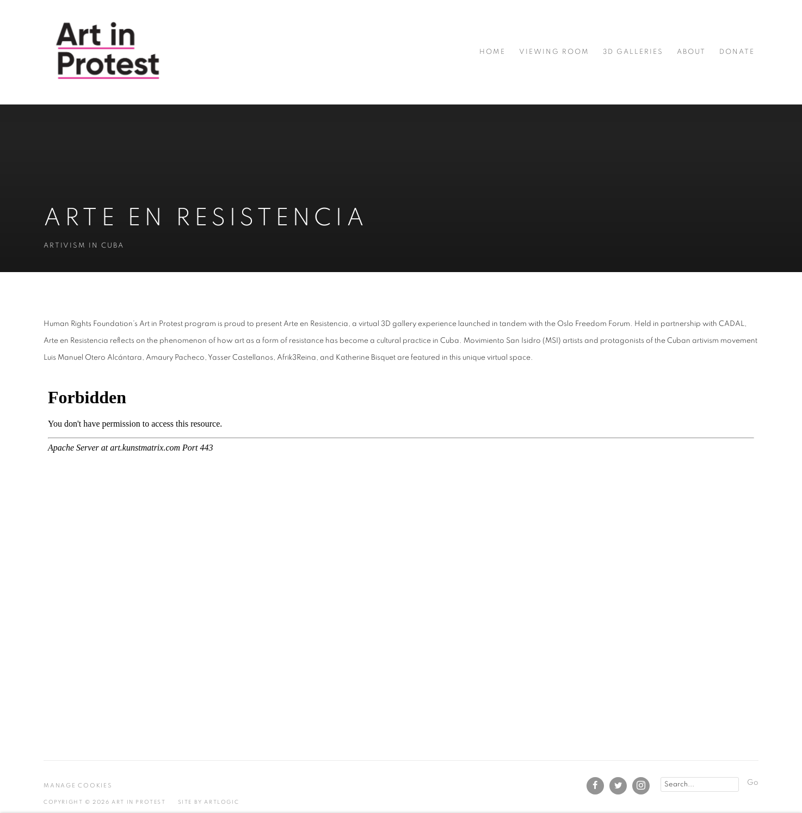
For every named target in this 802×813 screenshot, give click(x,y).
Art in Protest (109, 52)
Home (492, 52)
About (691, 52)
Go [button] (752, 782)
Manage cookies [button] (78, 786)
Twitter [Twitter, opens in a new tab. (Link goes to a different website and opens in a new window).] (618, 785)
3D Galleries (633, 52)
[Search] (700, 784)
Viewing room (554, 52)
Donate (737, 52)
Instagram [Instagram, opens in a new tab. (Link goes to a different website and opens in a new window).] (641, 785)
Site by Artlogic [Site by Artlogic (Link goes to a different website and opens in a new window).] (208, 802)
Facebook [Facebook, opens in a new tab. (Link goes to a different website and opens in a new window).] (595, 785)
